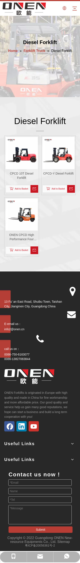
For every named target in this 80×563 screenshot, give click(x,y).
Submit (40, 529)
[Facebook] (9, 426)
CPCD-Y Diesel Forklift (58, 173)
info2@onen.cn (14, 329)
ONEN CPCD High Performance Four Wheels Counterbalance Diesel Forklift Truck (22, 237)
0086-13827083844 (17, 359)
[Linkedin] (21, 426)
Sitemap (63, 542)
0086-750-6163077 (16, 354)
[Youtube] (34, 426)
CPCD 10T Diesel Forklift (21, 175)
